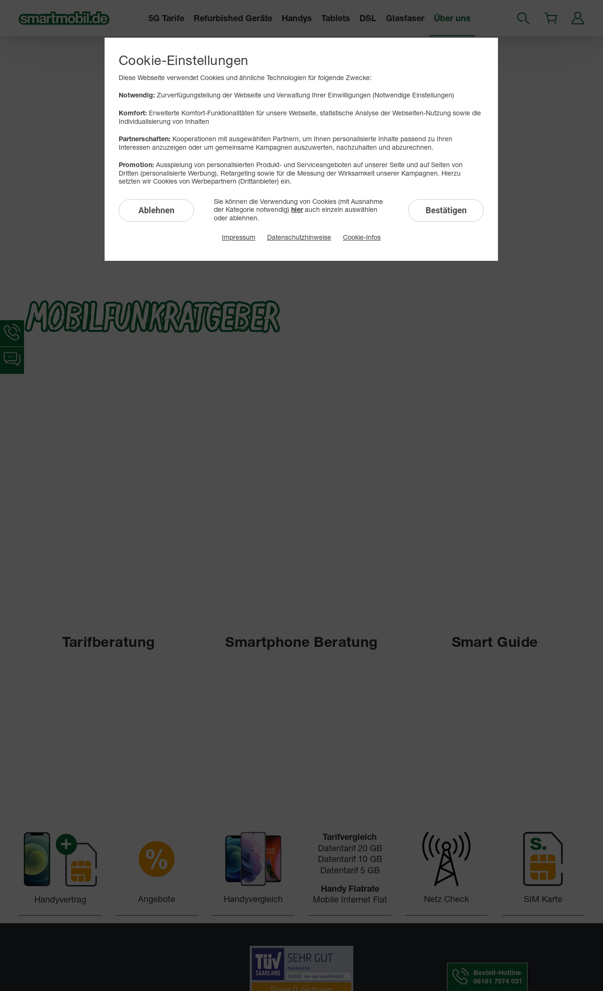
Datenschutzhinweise (299, 237)
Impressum (238, 237)
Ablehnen (157, 210)
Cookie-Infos (362, 237)
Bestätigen (445, 210)
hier (297, 209)
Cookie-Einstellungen (183, 60)
